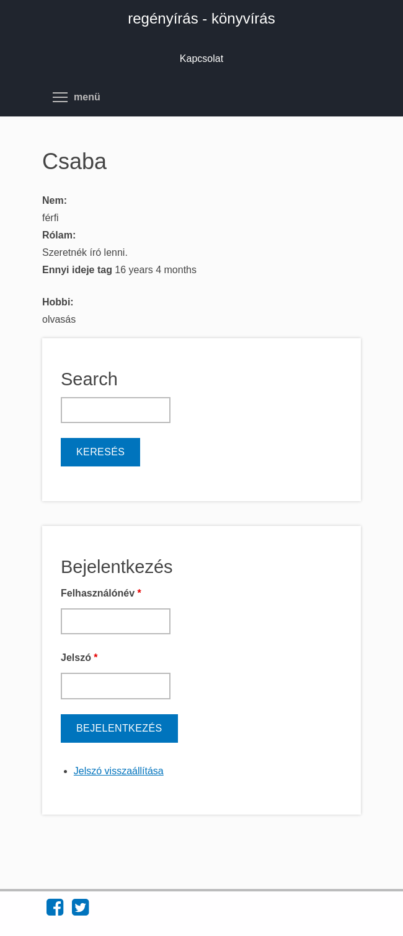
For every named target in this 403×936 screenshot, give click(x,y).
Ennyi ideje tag (78, 270)
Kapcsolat (201, 58)
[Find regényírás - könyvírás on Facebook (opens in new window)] (55, 911)
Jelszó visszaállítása (119, 771)
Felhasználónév (101, 593)
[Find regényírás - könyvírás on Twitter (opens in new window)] (80, 911)
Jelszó (79, 657)
